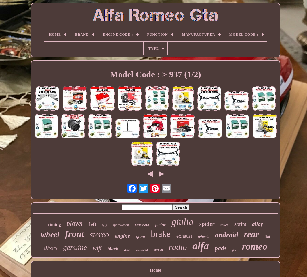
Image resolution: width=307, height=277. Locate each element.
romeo (255, 246)
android (226, 235)
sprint (240, 224)
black (112, 249)
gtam (140, 236)
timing (54, 224)
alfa (200, 246)
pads (221, 248)
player (75, 223)
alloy (257, 224)
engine (122, 236)
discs (51, 248)
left (92, 224)
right (127, 250)
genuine (75, 247)
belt (104, 225)
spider (207, 224)
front (74, 234)
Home (155, 270)
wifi (97, 248)
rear (251, 234)
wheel (50, 234)
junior (160, 224)
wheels (203, 237)
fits (234, 250)
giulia (182, 222)
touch (224, 225)
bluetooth (142, 225)
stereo (99, 234)
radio (178, 247)
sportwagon (121, 225)
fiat (267, 237)
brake (161, 234)
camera (142, 249)
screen (158, 250)
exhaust (184, 236)
